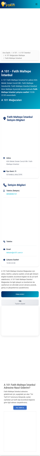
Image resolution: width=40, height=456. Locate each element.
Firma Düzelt (20, 294)
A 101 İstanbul (25, 53)
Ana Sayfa (6, 53)
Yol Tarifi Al (20, 408)
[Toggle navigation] (36, 4)
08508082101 (11, 194)
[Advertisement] (20, 30)
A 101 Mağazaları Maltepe (15, 55)
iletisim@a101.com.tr (14, 253)
